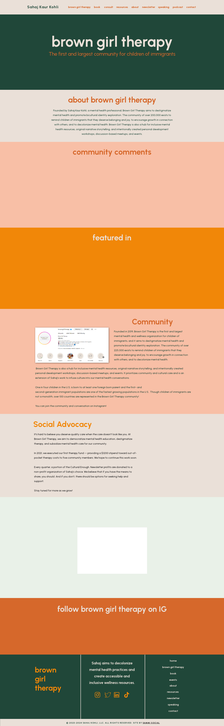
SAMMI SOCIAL (151, 723)
